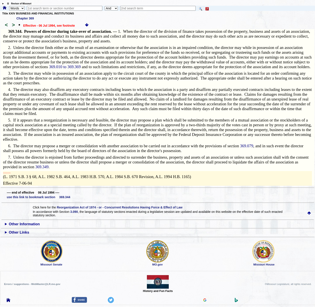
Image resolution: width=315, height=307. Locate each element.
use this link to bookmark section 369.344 (38, 197)
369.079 (246, 146)
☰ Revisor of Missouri (18, 3)
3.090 (74, 211)
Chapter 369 (25, 18)
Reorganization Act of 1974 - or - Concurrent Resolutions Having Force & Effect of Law (120, 207)
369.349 (42, 167)
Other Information (24, 224)
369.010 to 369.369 (65, 66)
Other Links (19, 232)
